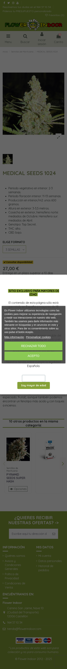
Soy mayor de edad (33, 385)
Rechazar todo (33, 346)
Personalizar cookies (38, 337)
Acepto (33, 355)
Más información (14, 337)
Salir (33, 378)
